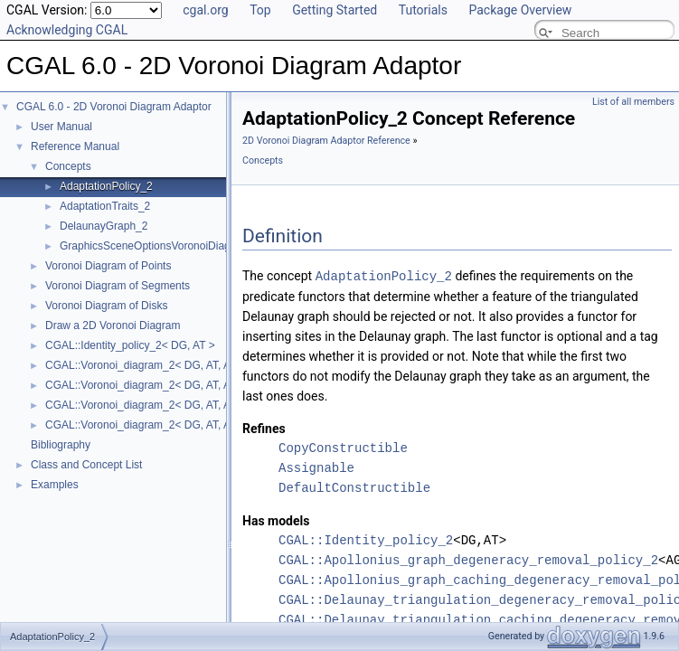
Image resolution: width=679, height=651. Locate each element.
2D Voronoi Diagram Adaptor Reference (326, 140)
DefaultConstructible (354, 486)
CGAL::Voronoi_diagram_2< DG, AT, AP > (146, 365)
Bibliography (60, 445)
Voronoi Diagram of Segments (117, 285)
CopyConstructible (343, 447)
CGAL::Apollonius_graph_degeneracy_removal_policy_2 (468, 559)
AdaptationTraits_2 (105, 206)
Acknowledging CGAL (66, 30)
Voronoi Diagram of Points (108, 265)
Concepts (68, 166)
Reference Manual (75, 146)
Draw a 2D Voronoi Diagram (112, 325)
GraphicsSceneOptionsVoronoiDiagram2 (157, 246)
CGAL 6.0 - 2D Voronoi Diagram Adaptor (114, 106)
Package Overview (519, 10)
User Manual (61, 126)
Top (260, 10)
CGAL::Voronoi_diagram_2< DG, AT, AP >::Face (161, 385)
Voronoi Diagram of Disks (106, 305)
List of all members (633, 102)
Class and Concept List (86, 464)
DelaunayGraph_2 (103, 226)
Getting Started (334, 10)
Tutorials (423, 10)
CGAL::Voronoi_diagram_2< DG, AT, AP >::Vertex (164, 425)
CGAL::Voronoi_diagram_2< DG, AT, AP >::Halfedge (171, 405)
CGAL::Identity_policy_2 (365, 539)
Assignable (316, 467)
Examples (55, 484)
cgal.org (205, 10)
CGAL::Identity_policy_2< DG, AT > (130, 345)
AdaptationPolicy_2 (106, 186)
